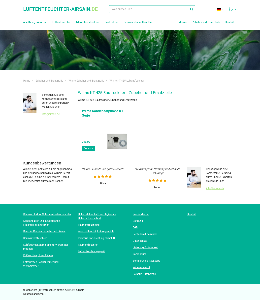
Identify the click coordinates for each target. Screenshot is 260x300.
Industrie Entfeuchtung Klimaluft (96, 238)
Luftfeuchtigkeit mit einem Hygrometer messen (45, 246)
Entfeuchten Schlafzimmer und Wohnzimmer (41, 264)
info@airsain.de (51, 114)
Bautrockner (111, 22)
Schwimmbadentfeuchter (138, 22)
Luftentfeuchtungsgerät (91, 251)
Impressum (139, 254)
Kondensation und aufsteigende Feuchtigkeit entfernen (41, 222)
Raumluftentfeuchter (35, 238)
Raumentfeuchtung (88, 224)
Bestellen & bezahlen (145, 234)
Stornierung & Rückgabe (146, 260)
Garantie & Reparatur (144, 274)
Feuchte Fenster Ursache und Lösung (44, 231)
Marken (182, 22)
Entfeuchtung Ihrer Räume (38, 255)
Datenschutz (140, 240)
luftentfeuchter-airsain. (60, 9)
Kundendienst (141, 214)
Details (88, 148)
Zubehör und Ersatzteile (206, 22)
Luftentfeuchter (61, 22)
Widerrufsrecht (141, 267)
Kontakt (229, 22)
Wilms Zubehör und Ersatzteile (86, 80)
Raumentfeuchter (88, 244)
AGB (135, 227)
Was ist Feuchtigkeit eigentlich (96, 231)
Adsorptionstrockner (87, 22)
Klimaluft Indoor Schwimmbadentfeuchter (47, 214)
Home (26, 80)
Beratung (138, 220)
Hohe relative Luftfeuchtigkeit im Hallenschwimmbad (97, 216)
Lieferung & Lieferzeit (145, 247)
